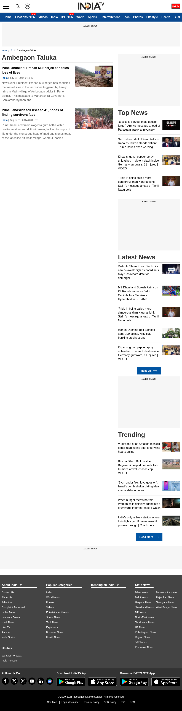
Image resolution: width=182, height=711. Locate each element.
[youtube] (32, 681)
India (54, 17)
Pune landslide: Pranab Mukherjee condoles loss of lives (35, 70)
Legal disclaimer (70, 702)
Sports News (53, 617)
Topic (13, 50)
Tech (126, 17)
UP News (140, 627)
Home (7, 17)
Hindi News (8, 622)
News (4, 50)
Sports (92, 17)
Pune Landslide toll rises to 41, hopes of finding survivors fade (32, 112)
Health (165, 17)
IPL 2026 (67, 17)
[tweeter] (14, 681)
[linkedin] (40, 681)
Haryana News (143, 602)
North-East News (144, 617)
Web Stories (8, 637)
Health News (53, 637)
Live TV (6, 627)
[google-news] (49, 681)
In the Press (8, 612)
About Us (7, 597)
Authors (6, 632)
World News (53, 597)
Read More (149, 537)
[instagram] (23, 681)
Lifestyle (152, 17)
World (80, 17)
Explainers (52, 627)
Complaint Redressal (13, 607)
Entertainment (110, 17)
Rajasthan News (165, 597)
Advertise (7, 602)
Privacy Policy (91, 702)
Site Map (52, 702)
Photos (138, 17)
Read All (149, 371)
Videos (43, 17)
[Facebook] (5, 681)
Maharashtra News (166, 592)
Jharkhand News (144, 607)
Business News (54, 632)
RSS (132, 702)
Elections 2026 (25, 17)
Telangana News (165, 602)
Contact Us (8, 592)
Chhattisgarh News (145, 632)
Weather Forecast (12, 655)
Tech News (52, 622)
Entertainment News (57, 612)
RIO (123, 702)
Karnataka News (144, 647)
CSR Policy (110, 702)
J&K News (141, 642)
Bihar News (141, 592)
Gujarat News (142, 637)
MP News (140, 612)
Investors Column (11, 617)
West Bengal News (166, 607)
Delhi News (141, 597)
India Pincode (9, 660)
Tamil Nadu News (144, 622)
